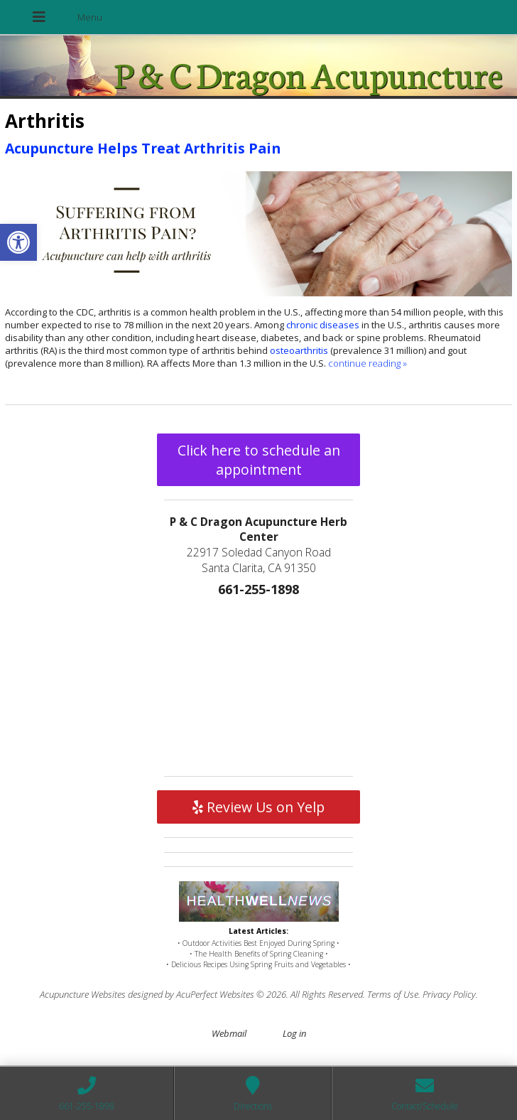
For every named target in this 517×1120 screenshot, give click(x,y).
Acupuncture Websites (83, 994)
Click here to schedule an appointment (259, 460)
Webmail (229, 1033)
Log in (294, 1033)
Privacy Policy (449, 994)
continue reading (367, 363)
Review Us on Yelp (258, 807)
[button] (18, 242)
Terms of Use (392, 994)
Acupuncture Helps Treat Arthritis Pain (143, 148)
